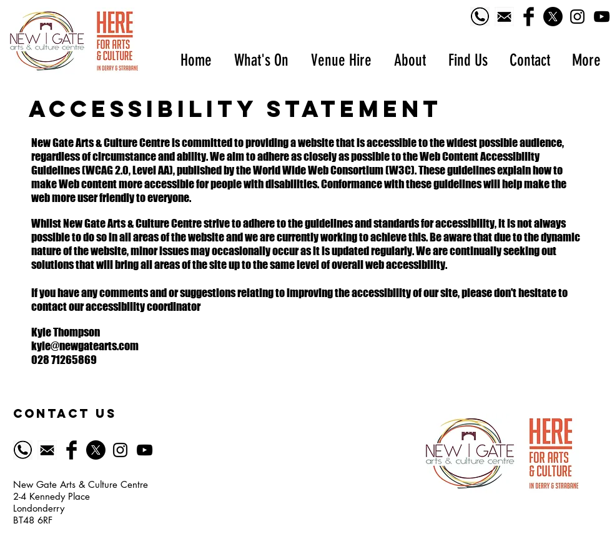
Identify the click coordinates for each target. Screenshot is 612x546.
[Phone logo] (480, 16)
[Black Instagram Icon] (577, 16)
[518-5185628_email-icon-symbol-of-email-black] (504, 16)
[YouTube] (601, 16)
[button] (260, 60)
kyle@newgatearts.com (85, 346)
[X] (553, 16)
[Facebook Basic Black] (528, 16)
